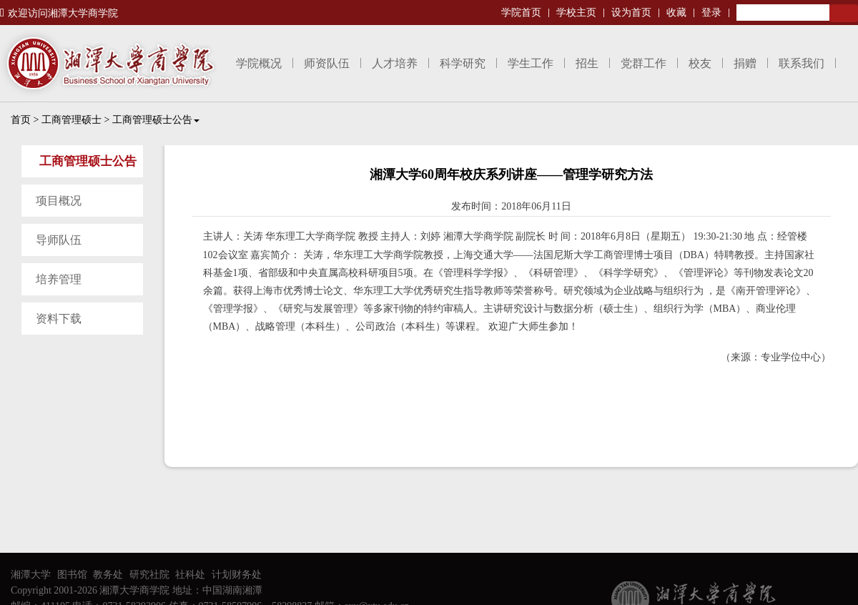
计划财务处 (237, 574)
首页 (21, 119)
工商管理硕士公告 (155, 119)
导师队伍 (59, 240)
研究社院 (149, 574)
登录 (711, 12)
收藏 (676, 12)
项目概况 (59, 201)
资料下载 (59, 319)
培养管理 (59, 279)
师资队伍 (327, 63)
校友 (700, 63)
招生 (587, 63)
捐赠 (745, 63)
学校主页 (576, 12)
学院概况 (259, 63)
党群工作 (643, 63)
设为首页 (631, 12)
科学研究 (462, 63)
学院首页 (521, 12)
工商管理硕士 (71, 119)
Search (843, 13)
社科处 (190, 574)
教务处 (108, 574)
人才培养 (395, 63)
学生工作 (530, 63)
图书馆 (72, 574)
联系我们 (801, 63)
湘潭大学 (31, 574)
